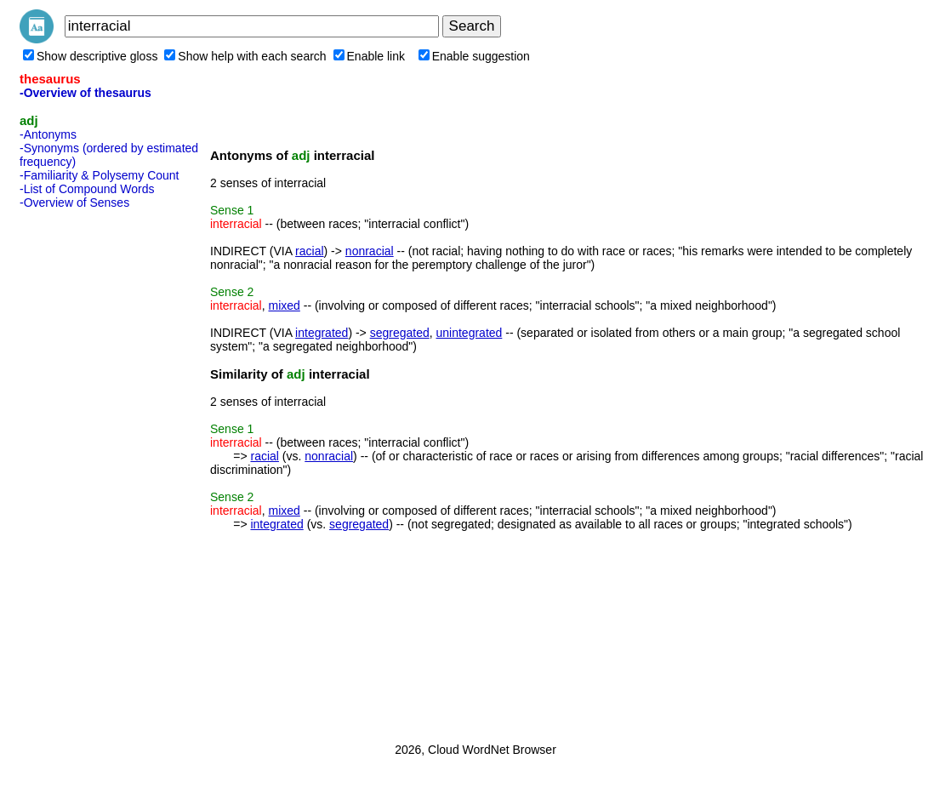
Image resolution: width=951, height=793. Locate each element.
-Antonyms (48, 134)
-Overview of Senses (74, 202)
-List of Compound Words (87, 189)
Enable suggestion (474, 56)
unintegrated (469, 332)
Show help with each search (245, 56)
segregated (400, 332)
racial (309, 251)
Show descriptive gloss (90, 56)
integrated (321, 332)
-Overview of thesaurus (85, 93)
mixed (283, 305)
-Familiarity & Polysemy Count (99, 175)
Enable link (369, 56)
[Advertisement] (88, 470)
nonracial (369, 251)
